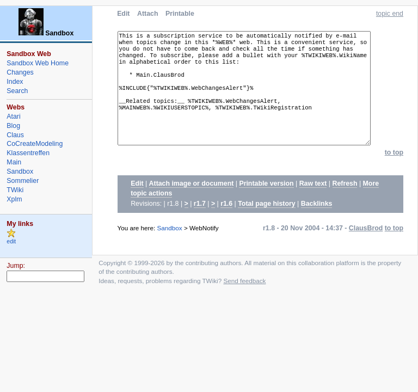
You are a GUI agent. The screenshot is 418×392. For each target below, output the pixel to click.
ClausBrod (366, 246)
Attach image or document (191, 202)
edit (11, 241)
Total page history (266, 222)
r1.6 (226, 222)
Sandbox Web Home (38, 63)
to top (394, 171)
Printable (179, 13)
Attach (147, 13)
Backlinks (317, 222)
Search (17, 91)
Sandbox (169, 246)
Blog (13, 126)
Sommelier (23, 181)
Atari (13, 116)
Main (14, 162)
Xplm (14, 199)
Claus (15, 135)
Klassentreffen (28, 153)
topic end (389, 13)
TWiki (15, 190)
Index (15, 81)
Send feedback (244, 299)
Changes (20, 72)
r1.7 (200, 222)
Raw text (313, 202)
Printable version (266, 202)
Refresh (345, 202)
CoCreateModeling (35, 144)
